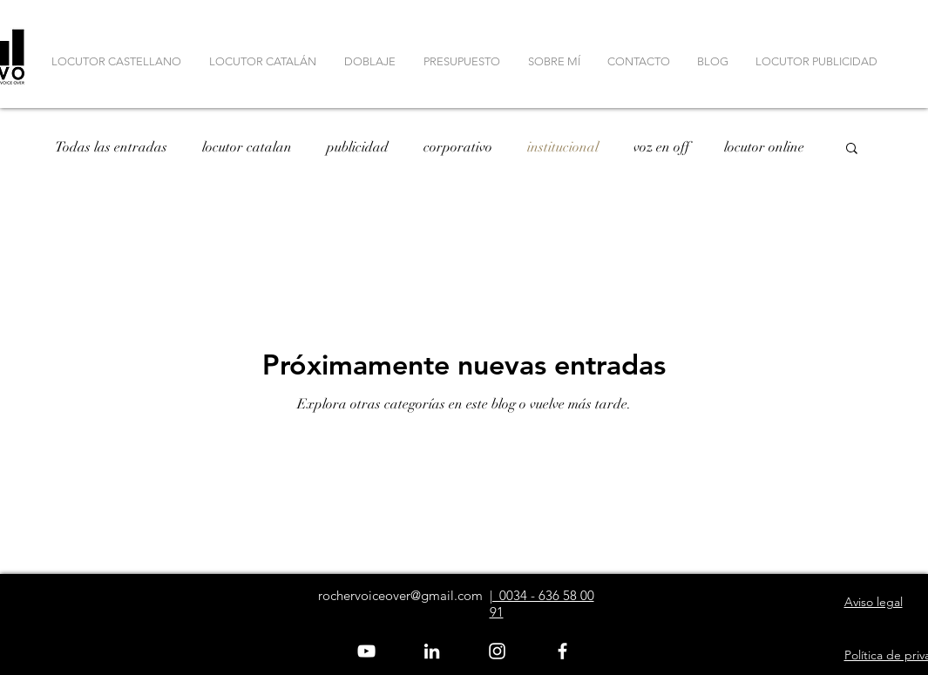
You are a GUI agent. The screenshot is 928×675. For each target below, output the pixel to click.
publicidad (358, 147)
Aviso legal (873, 602)
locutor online (764, 147)
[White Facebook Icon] (562, 651)
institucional (563, 147)
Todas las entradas (111, 147)
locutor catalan (247, 147)
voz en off (661, 147)
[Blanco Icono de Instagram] (497, 651)
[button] (851, 149)
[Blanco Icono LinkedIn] (432, 651)
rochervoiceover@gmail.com (400, 595)
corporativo (457, 147)
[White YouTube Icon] (366, 651)
